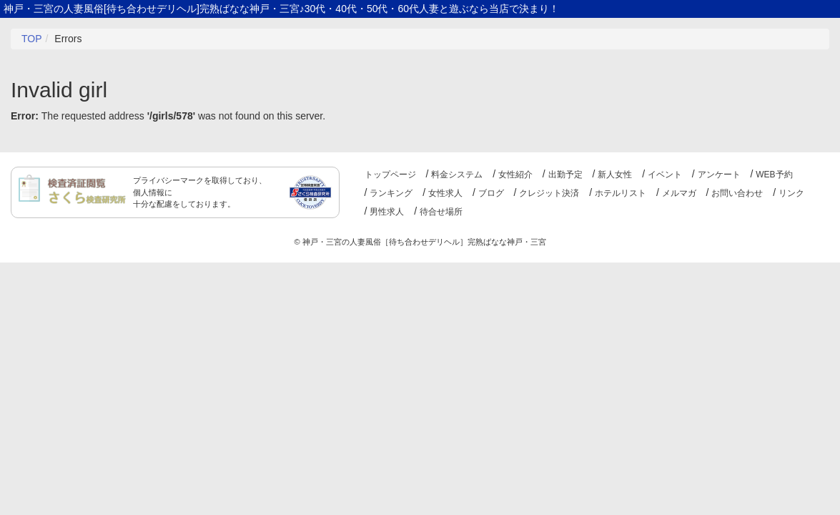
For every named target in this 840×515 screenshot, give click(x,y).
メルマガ (679, 193)
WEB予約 (774, 175)
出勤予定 (565, 175)
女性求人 (445, 193)
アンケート (719, 175)
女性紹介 (515, 175)
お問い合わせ (737, 193)
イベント (665, 175)
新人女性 (615, 175)
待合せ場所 (441, 212)
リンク (791, 193)
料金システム (457, 175)
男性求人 (387, 212)
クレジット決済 (549, 193)
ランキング (391, 193)
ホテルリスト (620, 193)
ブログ (491, 193)
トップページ (390, 175)
